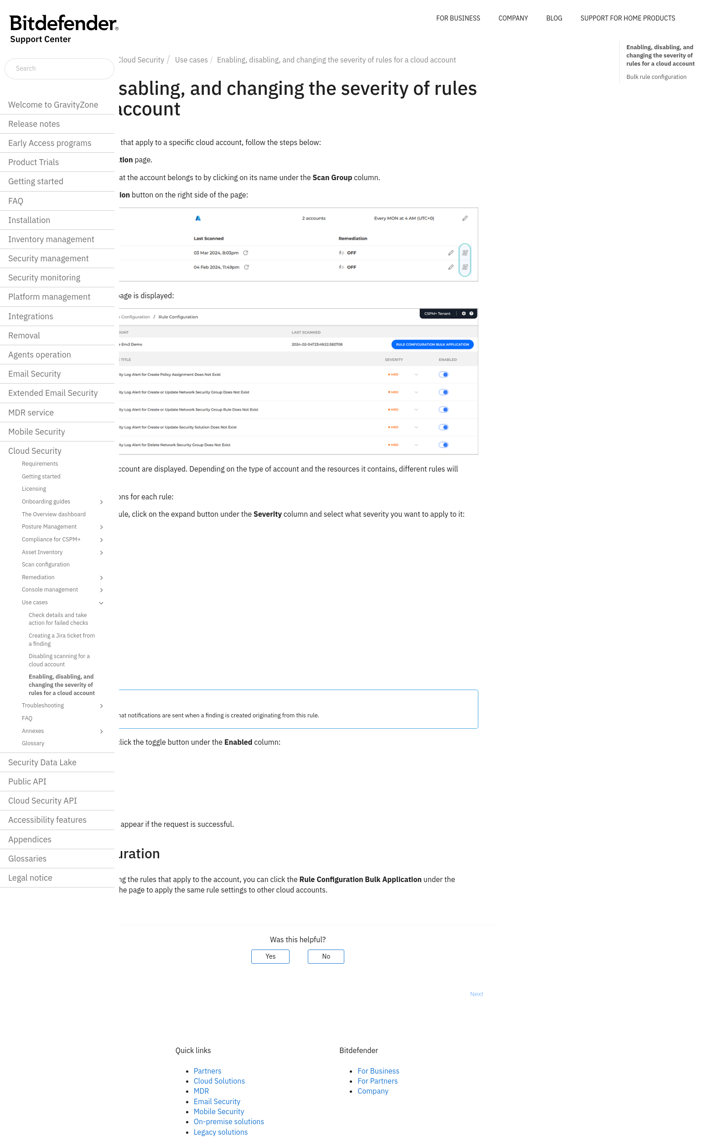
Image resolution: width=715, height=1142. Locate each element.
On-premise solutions (348, 1121)
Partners (327, 1070)
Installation (29, 220)
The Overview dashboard (54, 514)
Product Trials (33, 162)
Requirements (40, 463)
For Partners (497, 1080)
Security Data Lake (42, 762)
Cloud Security (35, 451)
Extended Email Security (53, 393)
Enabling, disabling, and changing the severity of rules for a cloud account (62, 684)
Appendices (30, 839)
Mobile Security (36, 431)
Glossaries (27, 858)
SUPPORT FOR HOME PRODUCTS (627, 18)
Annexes (64, 732)
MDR (320, 1090)
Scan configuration (46, 564)
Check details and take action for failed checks (58, 619)
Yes (390, 956)
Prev (143, 994)
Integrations (30, 316)
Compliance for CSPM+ (64, 540)
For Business (498, 1070)
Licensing (34, 488)
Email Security (34, 374)
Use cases (64, 603)
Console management (64, 590)
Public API (27, 781)
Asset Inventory (64, 553)
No (445, 956)
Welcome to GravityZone (53, 104)
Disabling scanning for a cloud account (59, 660)
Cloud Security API (42, 800)
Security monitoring (44, 277)
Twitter (160, 1090)
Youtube (162, 1101)
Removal (24, 335)
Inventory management (51, 239)
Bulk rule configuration (657, 77)
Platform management (49, 296)
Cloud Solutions (338, 1080)
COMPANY (513, 18)
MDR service (31, 412)
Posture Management (64, 527)
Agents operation (39, 354)
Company (492, 1090)
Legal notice (30, 877)
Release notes (34, 124)
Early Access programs (50, 143)
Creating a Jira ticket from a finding (62, 639)
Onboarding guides (64, 502)
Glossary (33, 743)
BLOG (554, 18)
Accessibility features (47, 820)
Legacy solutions (340, 1132)
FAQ (15, 201)
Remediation (64, 578)
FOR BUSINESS (458, 18)
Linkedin (162, 1080)
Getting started (35, 181)
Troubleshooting (64, 706)
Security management (48, 258)
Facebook (164, 1070)
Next (595, 994)
